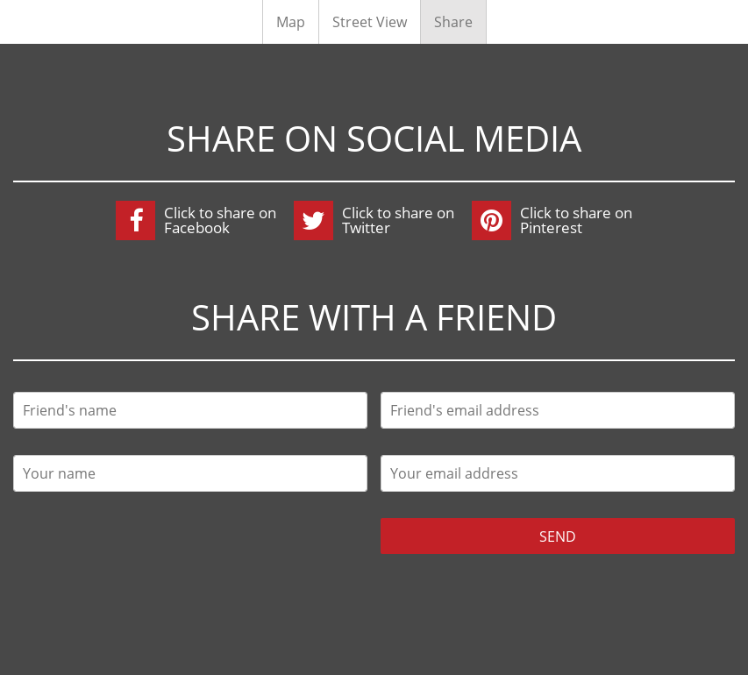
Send (557, 536)
